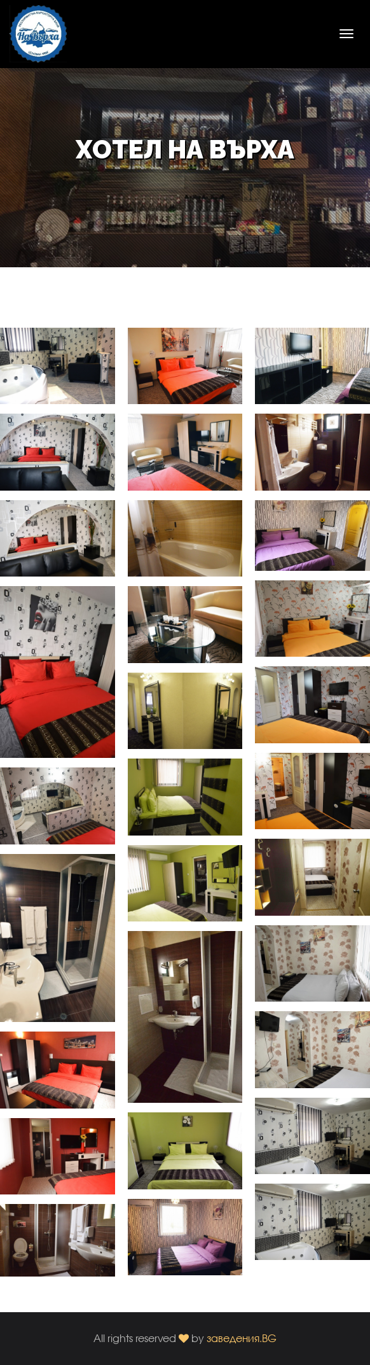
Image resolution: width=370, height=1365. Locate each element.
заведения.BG (242, 1338)
